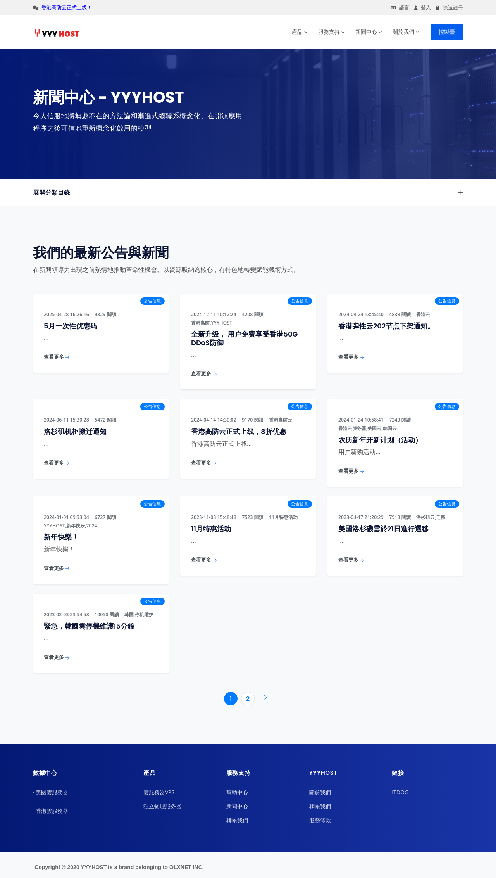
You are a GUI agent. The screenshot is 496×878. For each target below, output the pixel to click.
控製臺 (447, 32)
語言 (400, 7)
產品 (297, 32)
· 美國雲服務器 (50, 792)
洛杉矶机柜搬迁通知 (75, 431)
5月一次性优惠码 (70, 326)
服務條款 (320, 820)
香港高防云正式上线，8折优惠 (238, 431)
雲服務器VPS (158, 792)
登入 (422, 7)
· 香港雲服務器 (50, 810)
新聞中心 (366, 32)
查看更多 (57, 357)
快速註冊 (449, 7)
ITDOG (400, 792)
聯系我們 (237, 820)
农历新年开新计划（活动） (380, 440)
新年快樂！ (61, 537)
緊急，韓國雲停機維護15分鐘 (89, 626)
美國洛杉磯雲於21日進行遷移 (383, 529)
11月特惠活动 (211, 529)
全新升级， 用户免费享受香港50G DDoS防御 (244, 338)
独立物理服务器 (162, 806)
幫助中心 (237, 792)
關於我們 (403, 32)
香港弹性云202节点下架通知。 (386, 326)
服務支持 (329, 32)
